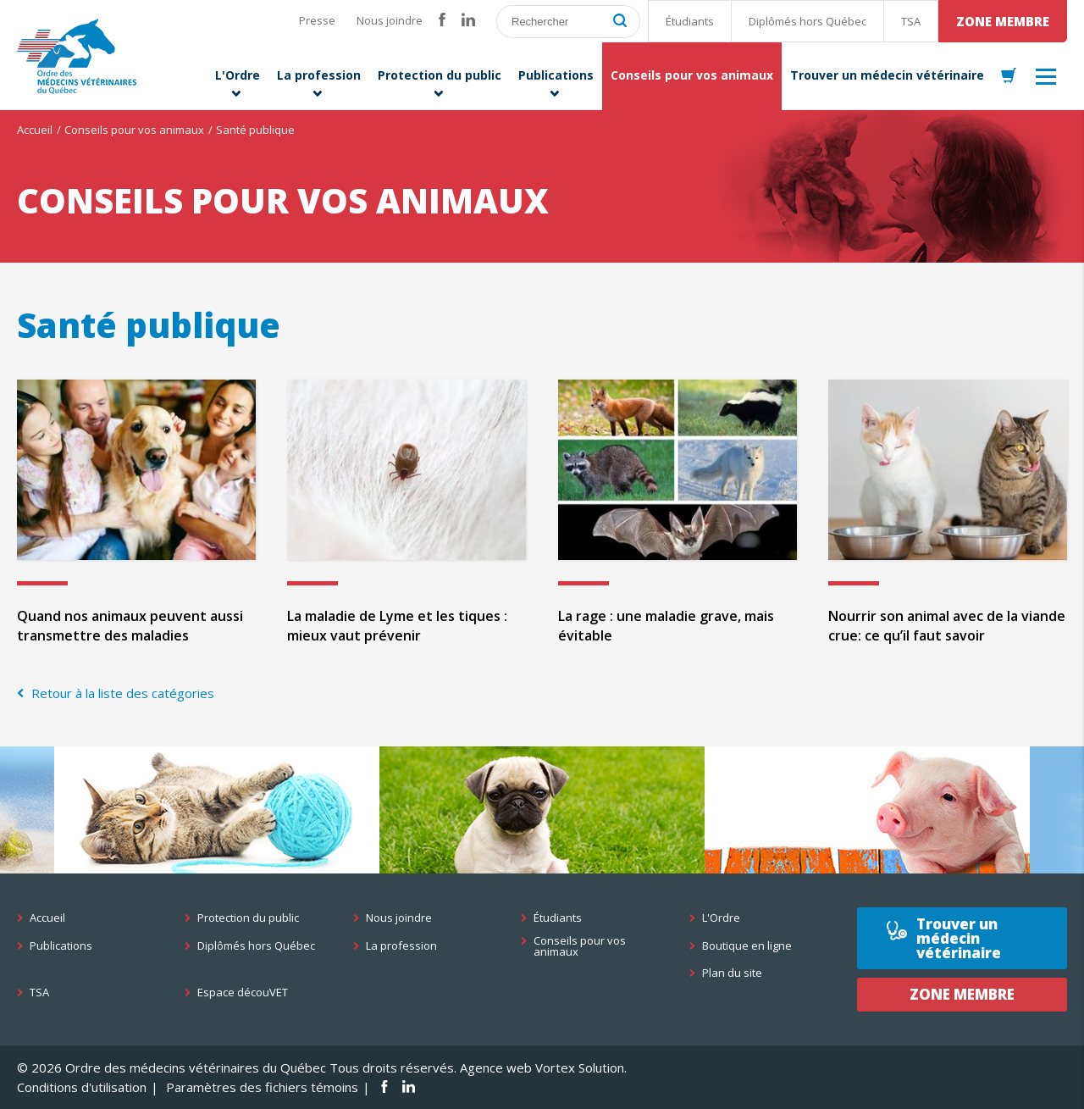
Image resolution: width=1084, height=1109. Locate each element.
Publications (61, 945)
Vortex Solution (579, 1067)
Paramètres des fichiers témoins (262, 1087)
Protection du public (248, 917)
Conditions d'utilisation (82, 1087)
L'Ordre (721, 917)
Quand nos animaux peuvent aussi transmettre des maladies (130, 626)
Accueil (35, 129)
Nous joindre (390, 20)
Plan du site (732, 973)
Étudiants (690, 21)
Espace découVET (242, 992)
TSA (911, 21)
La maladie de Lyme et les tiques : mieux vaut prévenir (397, 626)
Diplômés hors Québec (807, 21)
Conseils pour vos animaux (134, 129)
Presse (317, 20)
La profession (401, 945)
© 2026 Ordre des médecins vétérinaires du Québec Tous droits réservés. (236, 1067)
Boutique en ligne (747, 945)
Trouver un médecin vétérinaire (958, 938)
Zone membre (1002, 21)
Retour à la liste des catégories (121, 693)
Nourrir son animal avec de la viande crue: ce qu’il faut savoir (946, 626)
